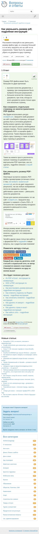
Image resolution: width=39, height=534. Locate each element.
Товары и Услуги (8, 503)
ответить (16, 64)
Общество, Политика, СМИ (11, 487)
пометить (7, 64)
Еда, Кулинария (8, 460)
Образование (7, 483)
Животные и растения (10, 464)
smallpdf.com (8, 117)
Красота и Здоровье (9, 472)
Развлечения (7, 491)
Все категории (10, 436)
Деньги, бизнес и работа (10, 452)
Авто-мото (6, 448)
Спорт (5, 495)
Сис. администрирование (11, 518)
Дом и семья (7, 456)
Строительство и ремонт (10, 499)
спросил (4, 60)
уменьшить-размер (20, 56)
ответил (5, 322)
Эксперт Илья (19, 322)
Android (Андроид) (8, 441)
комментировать (27, 64)
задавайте (23, 241)
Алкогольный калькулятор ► (22, 414)
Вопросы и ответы (16, 4)
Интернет (6, 468)
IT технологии (29, 60)
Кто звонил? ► (7, 419)
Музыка (5, 479)
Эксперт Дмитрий (22, 324)
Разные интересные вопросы (12, 514)
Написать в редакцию (15, 530)
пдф (28, 56)
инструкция (5, 56)
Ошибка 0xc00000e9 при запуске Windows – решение (19, 353)
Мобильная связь (8, 476)
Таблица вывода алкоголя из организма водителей (18, 370)
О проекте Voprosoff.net (30, 530)
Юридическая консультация (11, 511)
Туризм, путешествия (9, 507)
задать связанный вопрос (22, 327)
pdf (12, 56)
